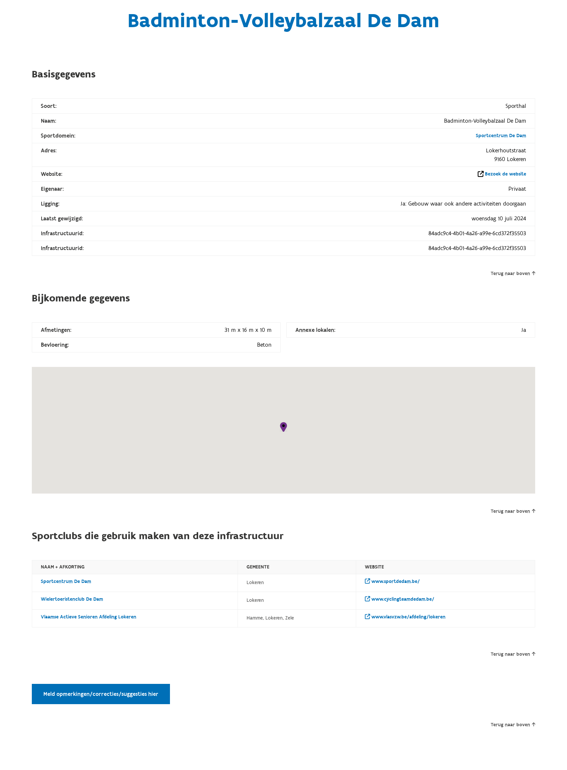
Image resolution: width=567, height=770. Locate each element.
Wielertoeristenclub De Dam (72, 599)
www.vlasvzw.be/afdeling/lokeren (405, 617)
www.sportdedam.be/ (392, 581)
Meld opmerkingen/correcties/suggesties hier (100, 694)
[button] (283, 427)
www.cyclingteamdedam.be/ (399, 599)
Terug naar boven (513, 273)
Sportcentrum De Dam (501, 135)
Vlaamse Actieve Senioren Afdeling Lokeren (88, 617)
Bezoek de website (505, 174)
